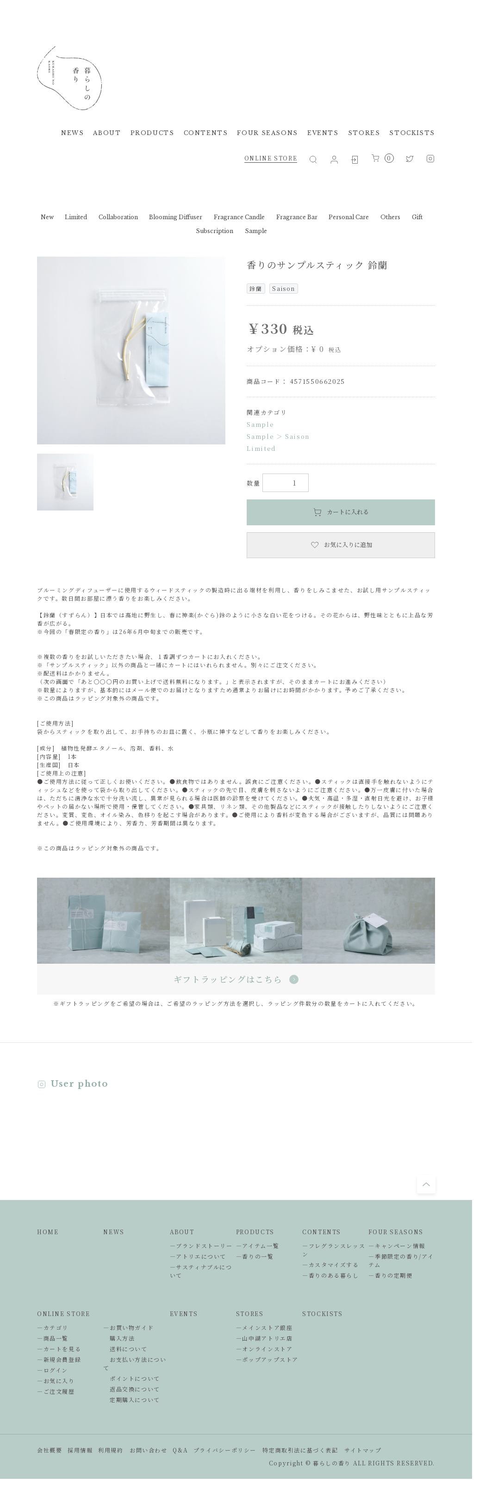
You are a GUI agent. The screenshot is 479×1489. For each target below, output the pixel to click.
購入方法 (119, 1338)
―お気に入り (56, 1380)
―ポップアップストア (267, 1359)
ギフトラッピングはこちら (236, 979)
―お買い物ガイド (128, 1327)
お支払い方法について (134, 1363)
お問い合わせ (149, 1450)
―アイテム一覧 (257, 1245)
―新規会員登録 (59, 1359)
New (47, 217)
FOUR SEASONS (267, 132)
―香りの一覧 (255, 1256)
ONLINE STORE (270, 158)
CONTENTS (206, 132)
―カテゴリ (52, 1327)
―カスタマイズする (330, 1264)
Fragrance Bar (296, 217)
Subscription (214, 231)
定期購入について (131, 1399)
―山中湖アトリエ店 (264, 1338)
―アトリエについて (198, 1256)
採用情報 (80, 1450)
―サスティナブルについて (201, 1271)
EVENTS (323, 132)
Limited (76, 217)
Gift (417, 217)
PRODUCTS (152, 132)
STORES (364, 132)
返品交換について (131, 1389)
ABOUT (107, 132)
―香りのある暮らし (330, 1275)
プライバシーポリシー (224, 1450)
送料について (125, 1349)
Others (390, 217)
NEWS (72, 132)
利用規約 (110, 1450)
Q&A (180, 1450)
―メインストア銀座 (264, 1327)
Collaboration (118, 217)
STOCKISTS (412, 132)
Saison (297, 436)
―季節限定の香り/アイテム (401, 1260)
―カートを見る (59, 1349)
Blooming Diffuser (175, 217)
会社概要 (49, 1450)
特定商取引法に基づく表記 (300, 1450)
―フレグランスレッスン (333, 1250)
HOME (47, 1232)
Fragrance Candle (239, 217)
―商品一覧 (52, 1338)
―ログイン (52, 1370)
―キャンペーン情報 (396, 1245)
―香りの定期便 (390, 1275)
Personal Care (349, 217)
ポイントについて (131, 1378)
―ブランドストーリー (201, 1245)
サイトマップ (363, 1450)
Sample (256, 231)
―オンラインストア (264, 1349)
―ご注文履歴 (56, 1391)
